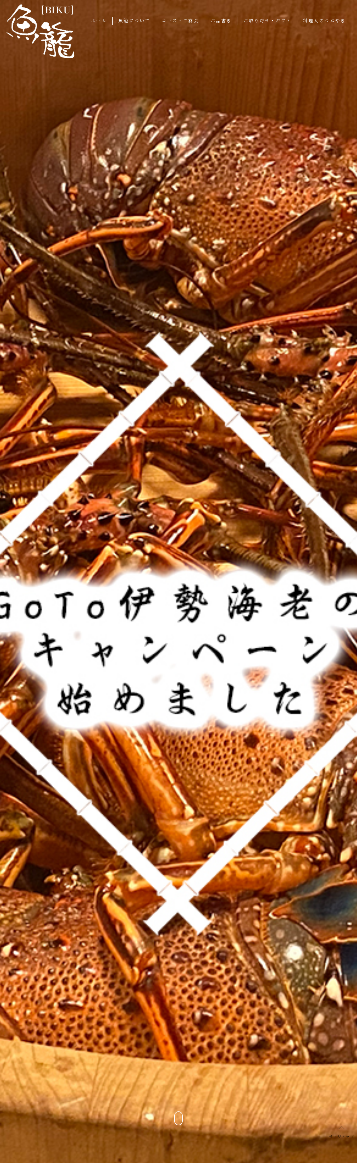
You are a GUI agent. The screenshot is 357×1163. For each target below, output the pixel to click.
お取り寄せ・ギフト (267, 20)
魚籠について (134, 20)
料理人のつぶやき (324, 20)
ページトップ (341, 1136)
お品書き (221, 20)
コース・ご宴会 (180, 20)
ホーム (99, 20)
